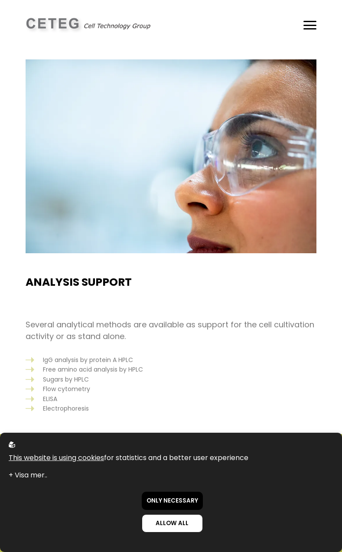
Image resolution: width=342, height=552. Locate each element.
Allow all (172, 523)
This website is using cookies (56, 458)
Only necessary (172, 500)
